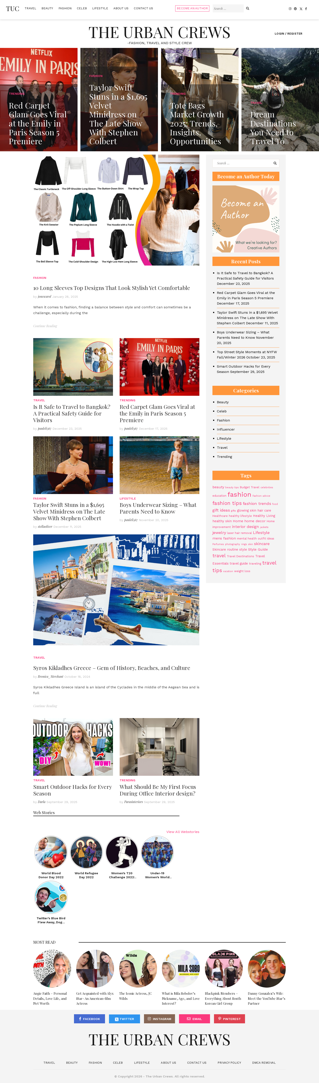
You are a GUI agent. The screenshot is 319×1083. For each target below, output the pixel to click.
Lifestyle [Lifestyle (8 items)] (261, 532)
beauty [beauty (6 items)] (218, 487)
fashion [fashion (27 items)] (239, 494)
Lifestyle (100, 8)
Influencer (226, 429)
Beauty (47, 8)
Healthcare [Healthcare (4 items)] (220, 516)
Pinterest (232, 1019)
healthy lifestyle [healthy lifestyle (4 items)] (240, 516)
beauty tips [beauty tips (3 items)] (232, 487)
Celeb (82, 8)
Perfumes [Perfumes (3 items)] (218, 544)
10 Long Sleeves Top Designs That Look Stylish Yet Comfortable (111, 287)
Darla (41, 802)
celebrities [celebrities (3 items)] (267, 487)
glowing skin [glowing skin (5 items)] (246, 510)
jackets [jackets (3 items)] (264, 527)
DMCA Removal (264, 1062)
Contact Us (143, 8)
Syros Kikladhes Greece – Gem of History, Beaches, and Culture (111, 667)
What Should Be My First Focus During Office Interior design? (158, 790)
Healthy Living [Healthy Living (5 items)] (264, 516)
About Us (121, 8)
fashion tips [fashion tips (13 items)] (227, 503)
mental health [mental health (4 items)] (247, 538)
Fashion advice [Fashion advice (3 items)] (261, 495)
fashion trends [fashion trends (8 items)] (257, 503)
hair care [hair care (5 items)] (264, 510)
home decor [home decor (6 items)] (255, 521)
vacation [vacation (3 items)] (228, 571)
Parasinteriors (133, 802)
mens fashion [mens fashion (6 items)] (224, 538)
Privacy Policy (229, 1062)
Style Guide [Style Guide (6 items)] (258, 549)
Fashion (65, 8)
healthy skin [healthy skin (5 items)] (222, 521)
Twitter (124, 1019)
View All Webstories (182, 832)
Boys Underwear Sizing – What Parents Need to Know (158, 508)
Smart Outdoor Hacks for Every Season (72, 790)
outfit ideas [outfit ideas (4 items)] (266, 538)
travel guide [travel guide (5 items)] (239, 563)
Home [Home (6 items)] (238, 521)
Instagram (162, 1019)
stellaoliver (45, 526)
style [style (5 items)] (243, 549)
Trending (128, 400)
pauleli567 (44, 428)
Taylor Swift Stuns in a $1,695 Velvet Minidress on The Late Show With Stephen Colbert (69, 511)
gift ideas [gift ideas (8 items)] (221, 510)
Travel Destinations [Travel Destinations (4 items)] (240, 556)
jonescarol (44, 296)
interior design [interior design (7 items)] (245, 526)
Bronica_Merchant (50, 676)
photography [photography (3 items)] (232, 544)
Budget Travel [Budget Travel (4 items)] (249, 487)
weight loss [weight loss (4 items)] (242, 571)
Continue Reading (45, 326)
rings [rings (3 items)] (244, 544)
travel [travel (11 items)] (219, 555)
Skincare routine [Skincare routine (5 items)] (225, 549)
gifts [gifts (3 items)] (233, 510)
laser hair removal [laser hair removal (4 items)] (239, 533)
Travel (30, 8)
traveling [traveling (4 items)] (255, 563)
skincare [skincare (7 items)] (262, 544)
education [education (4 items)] (219, 495)
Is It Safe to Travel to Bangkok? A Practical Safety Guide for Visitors (71, 413)
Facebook (91, 1019)
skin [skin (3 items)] (250, 544)
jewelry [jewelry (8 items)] (219, 532)
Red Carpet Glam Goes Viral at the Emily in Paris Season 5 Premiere (157, 413)
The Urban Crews (159, 31)
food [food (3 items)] (275, 504)
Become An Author (192, 8)
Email (197, 1019)
